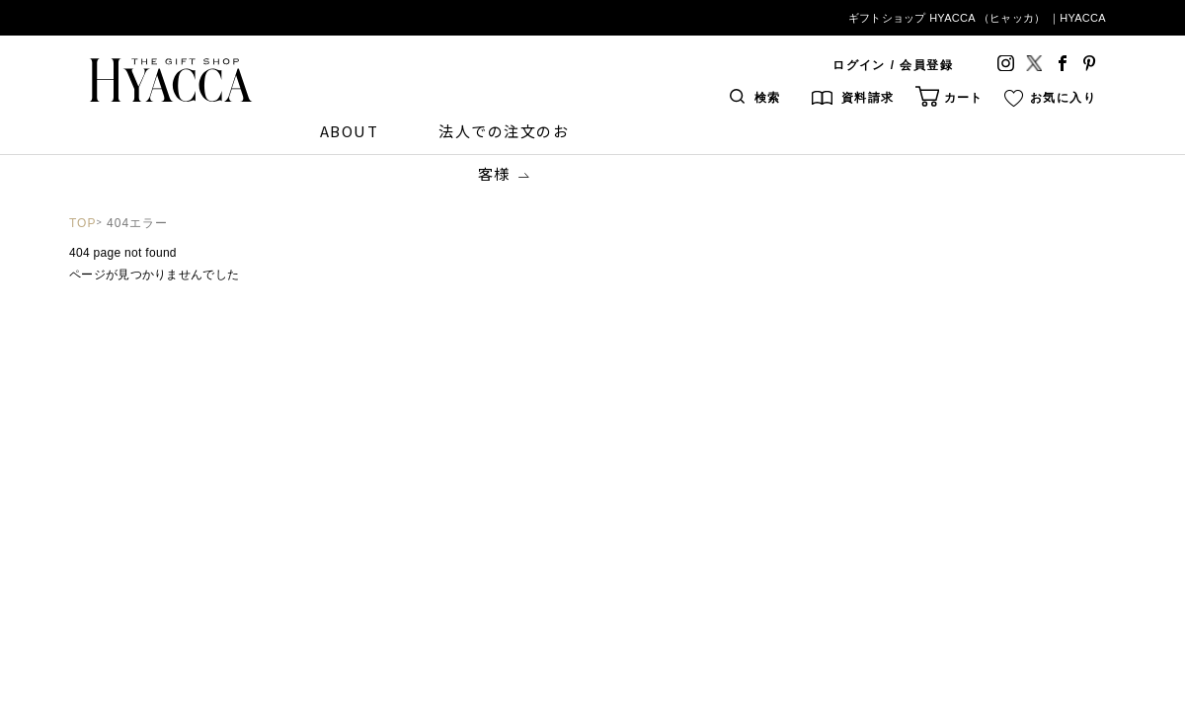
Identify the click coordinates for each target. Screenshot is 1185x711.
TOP (82, 223)
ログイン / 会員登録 (892, 65)
